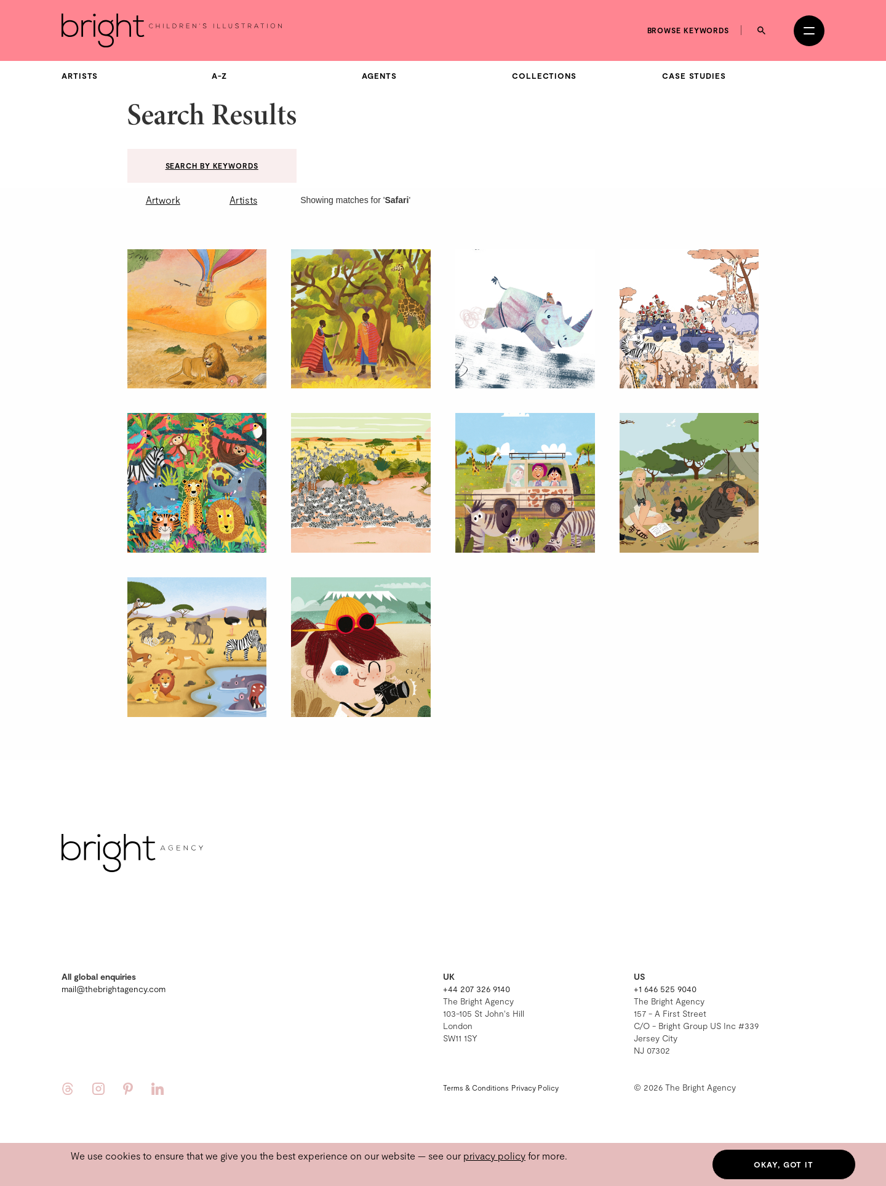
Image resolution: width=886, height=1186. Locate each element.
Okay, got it (783, 1164)
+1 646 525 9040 (665, 989)
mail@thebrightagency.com (114, 989)
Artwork (163, 200)
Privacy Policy (535, 1087)
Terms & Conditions (476, 1087)
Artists (80, 76)
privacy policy (494, 1155)
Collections (544, 76)
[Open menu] (809, 30)
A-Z (219, 76)
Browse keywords (688, 30)
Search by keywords (212, 165)
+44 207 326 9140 (476, 989)
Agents (379, 76)
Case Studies (694, 76)
